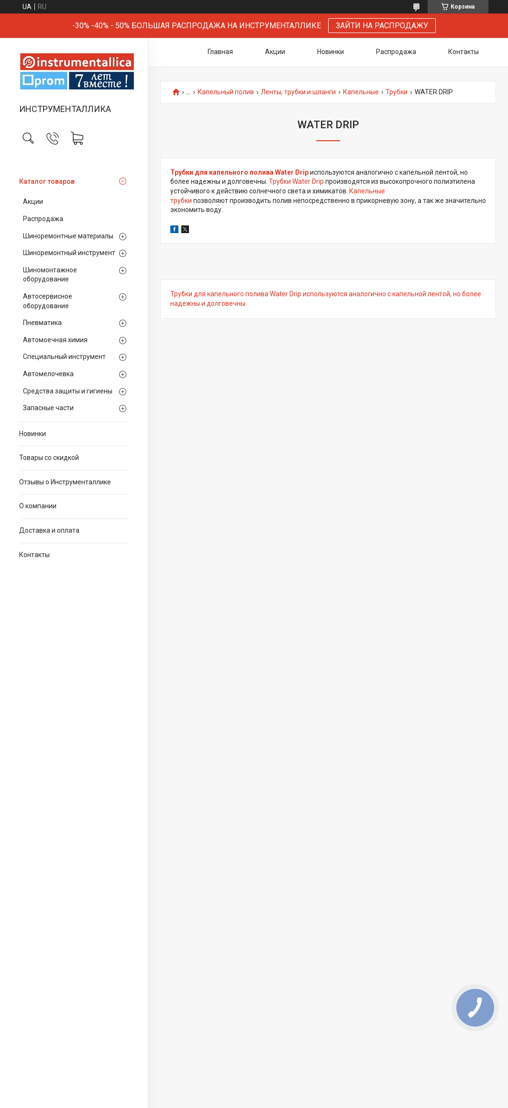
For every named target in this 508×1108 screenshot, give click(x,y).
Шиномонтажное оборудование (50, 274)
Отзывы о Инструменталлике (65, 482)
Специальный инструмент (64, 356)
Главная (220, 52)
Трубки (397, 92)
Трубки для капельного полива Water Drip (239, 172)
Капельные (361, 92)
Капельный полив (226, 92)
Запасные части (48, 408)
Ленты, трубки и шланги (298, 92)
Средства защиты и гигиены (67, 391)
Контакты (34, 555)
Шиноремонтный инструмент (69, 253)
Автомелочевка (48, 374)
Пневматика (42, 322)
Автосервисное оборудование (47, 301)
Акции (33, 201)
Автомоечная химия (55, 340)
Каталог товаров (47, 181)
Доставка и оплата (49, 530)
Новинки (32, 433)
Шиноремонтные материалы (68, 236)
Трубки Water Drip (296, 181)
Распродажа (43, 219)
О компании (37, 506)
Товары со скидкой (49, 457)
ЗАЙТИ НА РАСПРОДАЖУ (382, 25)
